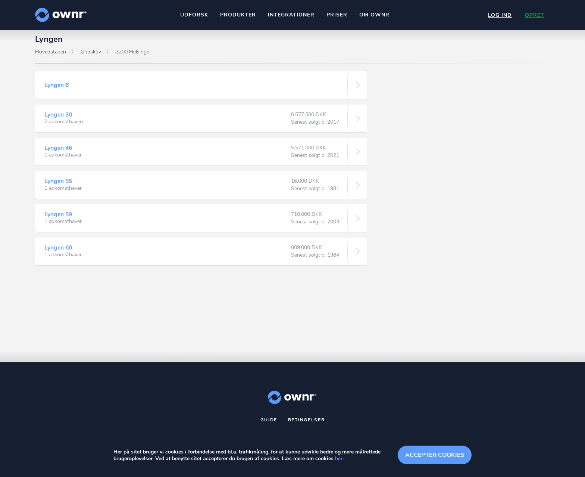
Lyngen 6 (56, 88)
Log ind (499, 15)
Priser (336, 14)
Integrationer (291, 14)
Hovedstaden (50, 55)
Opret (534, 15)
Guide (269, 423)
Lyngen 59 (58, 218)
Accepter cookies (434, 454)
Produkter (238, 14)
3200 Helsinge (132, 55)
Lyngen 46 (58, 151)
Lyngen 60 (58, 251)
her (338, 458)
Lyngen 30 (58, 118)
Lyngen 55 (58, 184)
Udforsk (194, 14)
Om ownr (374, 14)
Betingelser (306, 423)
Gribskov (91, 55)
